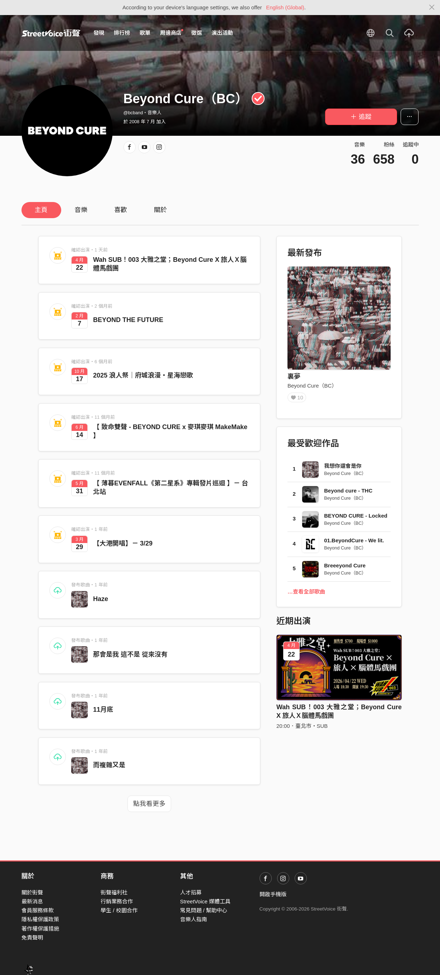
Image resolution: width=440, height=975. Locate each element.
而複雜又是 (109, 765)
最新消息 (32, 901)
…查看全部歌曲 (306, 594)
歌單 (145, 33)
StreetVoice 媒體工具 (205, 901)
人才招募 (191, 892)
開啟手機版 (273, 894)
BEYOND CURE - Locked (355, 518)
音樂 (80, 209)
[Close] (432, 7)
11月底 (103, 709)
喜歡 (120, 209)
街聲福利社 (114, 892)
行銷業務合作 (117, 901)
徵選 (196, 33)
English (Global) (285, 7)
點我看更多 (149, 803)
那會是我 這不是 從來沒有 (130, 654)
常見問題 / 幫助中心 (204, 910)
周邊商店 (172, 32)
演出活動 (222, 33)
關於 (160, 209)
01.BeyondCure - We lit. (354, 543)
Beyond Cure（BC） (312, 386)
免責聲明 (32, 938)
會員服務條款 (37, 910)
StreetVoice (51, 33)
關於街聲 (32, 892)
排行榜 (122, 33)
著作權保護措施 (40, 929)
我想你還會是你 (343, 468)
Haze (100, 598)
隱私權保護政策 (40, 919)
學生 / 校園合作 (119, 910)
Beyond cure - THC (348, 493)
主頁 (41, 209)
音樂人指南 (193, 919)
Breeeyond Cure (345, 568)
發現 (98, 33)
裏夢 (293, 376)
